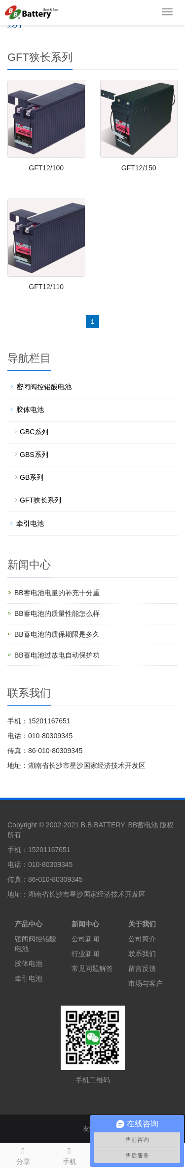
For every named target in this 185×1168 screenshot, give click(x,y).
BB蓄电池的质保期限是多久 (57, 634)
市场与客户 (145, 983)
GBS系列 (34, 454)
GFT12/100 (46, 168)
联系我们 (142, 954)
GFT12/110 (46, 287)
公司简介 (142, 939)
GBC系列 (34, 432)
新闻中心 (85, 924)
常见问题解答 (92, 968)
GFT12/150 (138, 168)
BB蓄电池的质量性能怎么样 (57, 613)
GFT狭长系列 (40, 500)
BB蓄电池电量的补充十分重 (57, 593)
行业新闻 (85, 954)
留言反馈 (142, 968)
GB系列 (31, 477)
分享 (23, 1155)
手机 (69, 1155)
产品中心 (28, 924)
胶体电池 (30, 409)
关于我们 (142, 924)
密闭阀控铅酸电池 (44, 387)
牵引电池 (30, 523)
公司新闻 (85, 939)
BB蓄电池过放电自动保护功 (57, 655)
